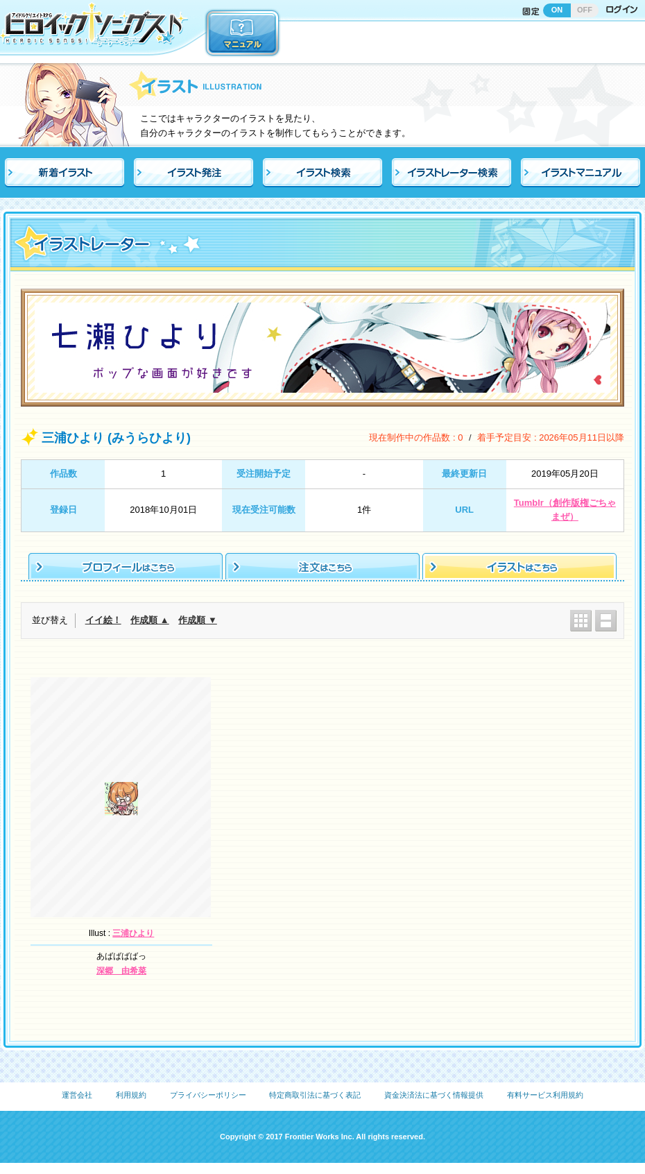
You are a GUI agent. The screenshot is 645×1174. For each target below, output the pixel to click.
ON (557, 10)
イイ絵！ (103, 620)
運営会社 (77, 1095)
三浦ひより (133, 933)
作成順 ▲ (149, 620)
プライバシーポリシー (208, 1095)
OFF (584, 10)
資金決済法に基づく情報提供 (433, 1095)
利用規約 (131, 1095)
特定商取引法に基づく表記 (315, 1095)
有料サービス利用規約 (545, 1095)
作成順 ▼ (197, 620)
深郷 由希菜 (121, 971)
